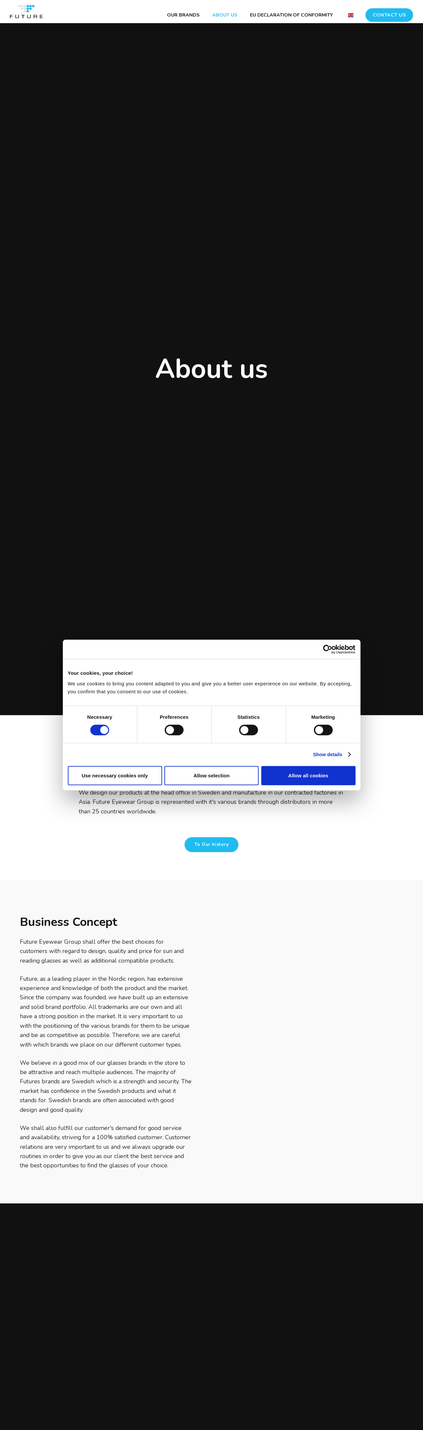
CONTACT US (389, 11)
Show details (326, 755)
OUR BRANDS (171, 11)
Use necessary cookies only (115, 775)
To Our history (211, 845)
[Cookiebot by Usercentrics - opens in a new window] (327, 649)
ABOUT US (218, 11)
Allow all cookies (308, 775)
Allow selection (211, 775)
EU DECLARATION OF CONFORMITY (289, 11)
